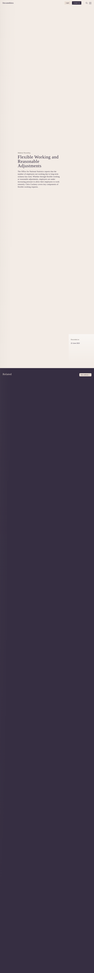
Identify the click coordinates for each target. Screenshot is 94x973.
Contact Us (76, 3)
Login (67, 3)
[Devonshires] (9, 3)
